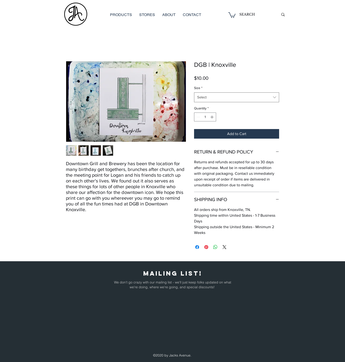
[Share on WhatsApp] (215, 247)
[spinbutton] (205, 117)
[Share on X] (224, 247)
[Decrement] (198, 117)
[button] (232, 15)
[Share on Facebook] (197, 247)
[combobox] (236, 97)
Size (198, 88)
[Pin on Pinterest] (206, 247)
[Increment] (212, 117)
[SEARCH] (255, 14)
